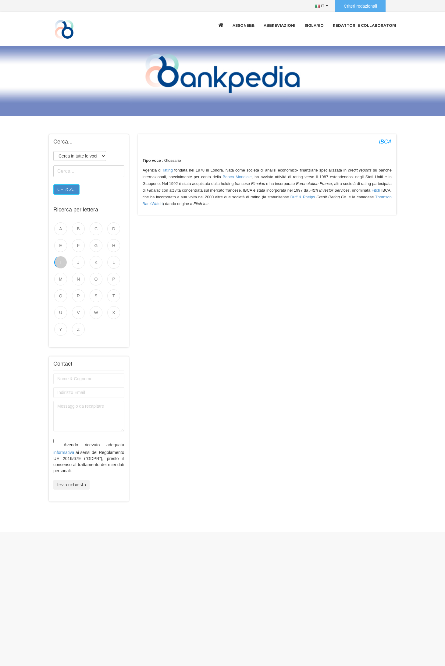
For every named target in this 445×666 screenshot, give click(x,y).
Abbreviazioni (279, 25)
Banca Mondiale (237, 177)
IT (319, 6)
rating (168, 170)
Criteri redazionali (360, 6)
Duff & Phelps (302, 197)
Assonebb (244, 25)
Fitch (376, 190)
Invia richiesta (71, 484)
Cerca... (66, 189)
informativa (63, 452)
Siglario (314, 25)
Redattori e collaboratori (364, 25)
